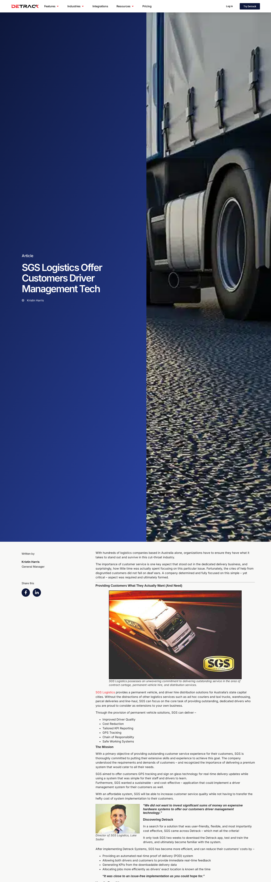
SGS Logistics (105, 692)
